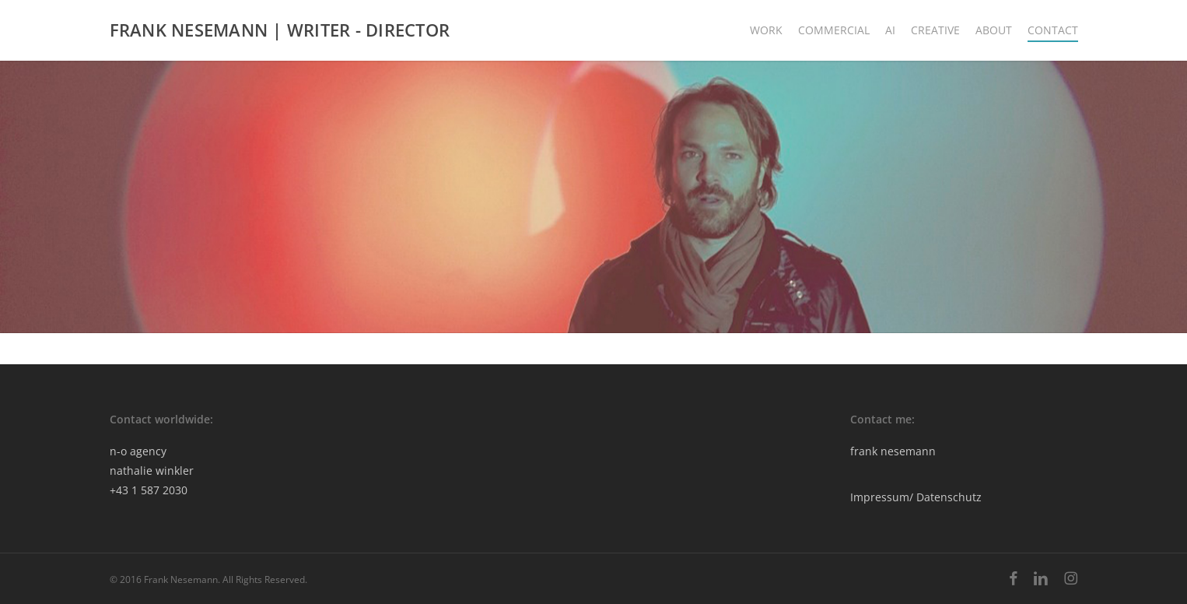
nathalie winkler (152, 470)
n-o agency (138, 451)
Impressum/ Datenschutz (916, 497)
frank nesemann (893, 451)
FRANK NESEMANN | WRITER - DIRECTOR (280, 30)
